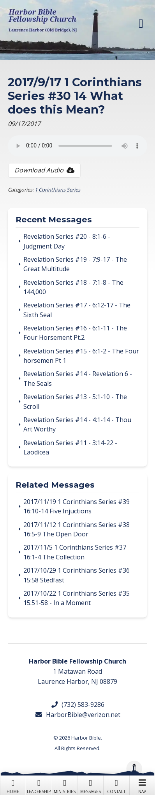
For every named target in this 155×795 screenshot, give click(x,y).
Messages (90, 785)
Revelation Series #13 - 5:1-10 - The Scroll (75, 401)
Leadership (38, 785)
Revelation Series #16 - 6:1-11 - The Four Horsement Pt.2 (75, 333)
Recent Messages (54, 220)
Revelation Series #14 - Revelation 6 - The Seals (77, 378)
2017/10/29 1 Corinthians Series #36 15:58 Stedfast (76, 575)
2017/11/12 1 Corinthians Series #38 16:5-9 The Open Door (76, 529)
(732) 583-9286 (77, 704)
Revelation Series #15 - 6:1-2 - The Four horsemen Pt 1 (81, 356)
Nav (142, 785)
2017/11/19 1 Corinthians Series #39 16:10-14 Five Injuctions (76, 506)
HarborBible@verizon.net (77, 714)
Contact (116, 785)
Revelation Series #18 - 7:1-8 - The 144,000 (73, 287)
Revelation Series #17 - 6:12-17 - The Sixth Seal (76, 310)
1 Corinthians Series (57, 189)
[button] (141, 23)
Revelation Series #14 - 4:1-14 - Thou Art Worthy (77, 424)
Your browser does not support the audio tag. (77, 145)
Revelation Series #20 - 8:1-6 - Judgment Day (66, 241)
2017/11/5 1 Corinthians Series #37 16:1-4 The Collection (74, 552)
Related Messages (55, 485)
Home (12, 785)
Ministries (64, 785)
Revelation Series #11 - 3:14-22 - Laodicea (70, 447)
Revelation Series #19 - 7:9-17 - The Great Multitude (75, 264)
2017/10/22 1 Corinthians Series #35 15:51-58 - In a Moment (76, 598)
